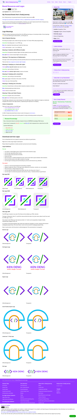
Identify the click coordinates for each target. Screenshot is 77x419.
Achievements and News (7, 393)
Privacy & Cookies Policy (12, 410)
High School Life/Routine (7, 399)
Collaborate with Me (42, 389)
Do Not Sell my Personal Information (46, 400)
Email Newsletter (24, 389)
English (58, 391)
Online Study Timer (24, 391)
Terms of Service (22, 23)
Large (13, 9)
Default (9, 9)
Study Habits (5, 389)
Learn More (56, 123)
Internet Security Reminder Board (27, 402)
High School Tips (6, 397)
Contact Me (40, 387)
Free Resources (23, 385)
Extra (16, 9)
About (13, 380)
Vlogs (21, 395)
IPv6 (19, 1)
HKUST (60, 33)
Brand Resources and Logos (44, 395)
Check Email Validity (24, 400)
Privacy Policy (61, 92)
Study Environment (6, 391)
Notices (22, 397)
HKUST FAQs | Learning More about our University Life (61, 50)
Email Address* (56, 85)
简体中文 (58, 392)
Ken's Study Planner (24, 387)
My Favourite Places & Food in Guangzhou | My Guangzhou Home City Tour (62, 61)
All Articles (4, 385)
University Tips (5, 403)
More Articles (57, 64)
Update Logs (41, 402)
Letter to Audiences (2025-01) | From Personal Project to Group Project (61, 56)
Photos (21, 393)
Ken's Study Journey (6, 380)
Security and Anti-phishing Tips (27, 399)
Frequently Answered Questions (45, 391)
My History (40, 393)
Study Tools (4, 387)
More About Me (57, 41)
